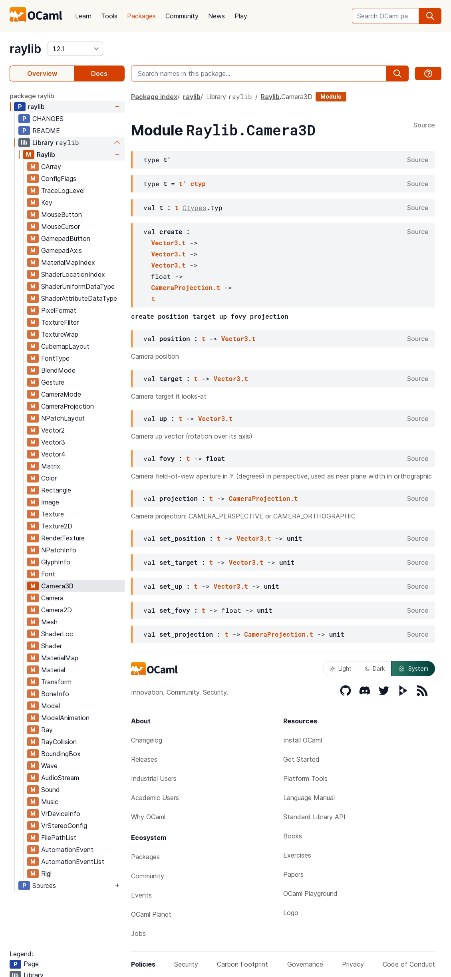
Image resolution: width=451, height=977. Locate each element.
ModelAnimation (65, 718)
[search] (430, 16)
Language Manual (309, 798)
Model (50, 706)
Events (141, 895)
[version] (75, 49)
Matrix (50, 466)
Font (48, 574)
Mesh (49, 622)
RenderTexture (63, 538)
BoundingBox (61, 754)
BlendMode (58, 370)
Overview (42, 73)
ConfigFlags (58, 179)
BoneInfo (55, 694)
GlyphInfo (55, 562)
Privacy (353, 964)
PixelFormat (58, 310)
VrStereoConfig (64, 826)
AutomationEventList (72, 862)
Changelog (146, 740)
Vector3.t (168, 242)
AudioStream (60, 778)
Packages (141, 16)
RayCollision (59, 742)
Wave (49, 766)
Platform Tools (305, 778)
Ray (47, 730)
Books (292, 836)
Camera (52, 598)
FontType (55, 358)
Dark (375, 668)
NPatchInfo (58, 550)
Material (53, 670)
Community (182, 16)
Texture (52, 514)
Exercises (297, 855)
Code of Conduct (409, 964)
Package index (154, 97)
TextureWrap (59, 334)
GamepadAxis (61, 250)
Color (49, 478)
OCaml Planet (151, 914)
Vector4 (53, 454)
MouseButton (61, 214)
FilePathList (58, 838)
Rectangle (56, 490)
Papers (293, 874)
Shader (51, 646)
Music (49, 802)
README (46, 131)
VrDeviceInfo (60, 814)
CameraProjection (67, 406)
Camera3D (57, 586)
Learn (83, 16)
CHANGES (48, 119)
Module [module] (331, 96)
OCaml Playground (310, 894)
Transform (56, 682)
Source (424, 125)
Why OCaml (148, 817)
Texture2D (56, 526)
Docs (99, 73)
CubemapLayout (65, 346)
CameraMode (61, 394)
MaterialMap (59, 658)
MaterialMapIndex (68, 262)
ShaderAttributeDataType (79, 298)
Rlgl (46, 874)
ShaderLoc (57, 634)
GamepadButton (65, 238)
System (413, 668)
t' (182, 183)
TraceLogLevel (63, 191)
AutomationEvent (67, 850)
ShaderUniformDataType (78, 286)
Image (50, 502)
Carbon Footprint (242, 964)
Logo (290, 913)
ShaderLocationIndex (73, 274)
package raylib (32, 96)
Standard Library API (314, 817)
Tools (109, 16)
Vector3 (53, 442)
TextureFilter (60, 322)
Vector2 (53, 430)
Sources (44, 886)
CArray (51, 167)
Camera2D (56, 610)
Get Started (301, 759)
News (216, 16)
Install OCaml (302, 740)
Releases (144, 759)
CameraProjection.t (185, 287)
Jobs (138, 933)
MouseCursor (60, 226)
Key (46, 203)
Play (240, 16)
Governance (305, 964)
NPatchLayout (63, 418)
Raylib (46, 155)
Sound (50, 790)
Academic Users (155, 798)
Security (186, 964)
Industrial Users (154, 778)
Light (341, 668)
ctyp (197, 183)
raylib (25, 49)
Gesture (52, 382)
